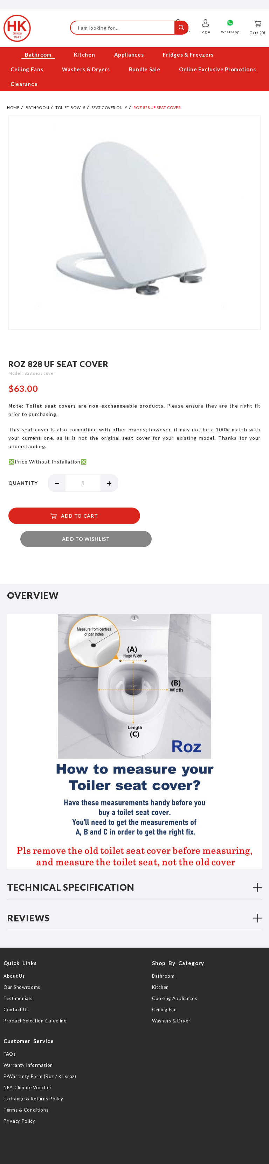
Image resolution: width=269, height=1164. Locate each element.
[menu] (134, 69)
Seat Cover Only (109, 107)
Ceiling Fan (164, 993)
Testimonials (18, 982)
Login (205, 32)
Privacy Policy (19, 1105)
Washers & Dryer (171, 1004)
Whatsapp (230, 32)
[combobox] (129, 28)
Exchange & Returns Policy (33, 1082)
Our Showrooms (22, 971)
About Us (14, 960)
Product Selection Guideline (35, 1004)
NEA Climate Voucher (27, 1071)
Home (13, 107)
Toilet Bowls (70, 107)
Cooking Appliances (174, 982)
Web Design (155, 1157)
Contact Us (16, 993)
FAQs (10, 1038)
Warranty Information (28, 1049)
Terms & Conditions (26, 1094)
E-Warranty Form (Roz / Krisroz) (40, 1060)
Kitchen (160, 971)
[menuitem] (37, 54)
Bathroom (37, 107)
